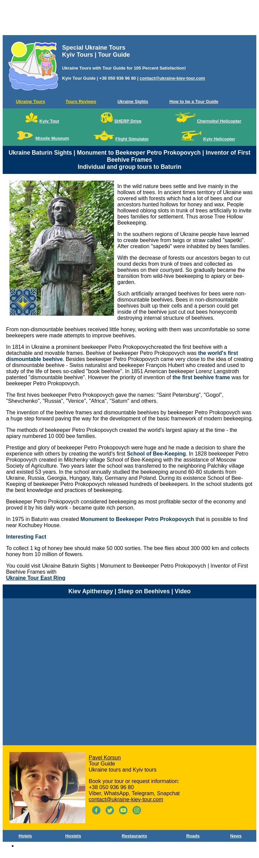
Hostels (73, 835)
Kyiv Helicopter (219, 138)
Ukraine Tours (30, 101)
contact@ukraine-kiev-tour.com (172, 78)
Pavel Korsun (105, 757)
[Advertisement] (129, 19)
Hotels (25, 835)
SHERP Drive (128, 121)
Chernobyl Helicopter (219, 121)
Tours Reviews (80, 101)
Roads (193, 835)
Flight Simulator (132, 138)
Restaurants (134, 835)
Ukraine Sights (132, 101)
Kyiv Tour (49, 121)
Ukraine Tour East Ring (35, 578)
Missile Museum (52, 138)
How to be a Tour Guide (193, 101)
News (236, 835)
